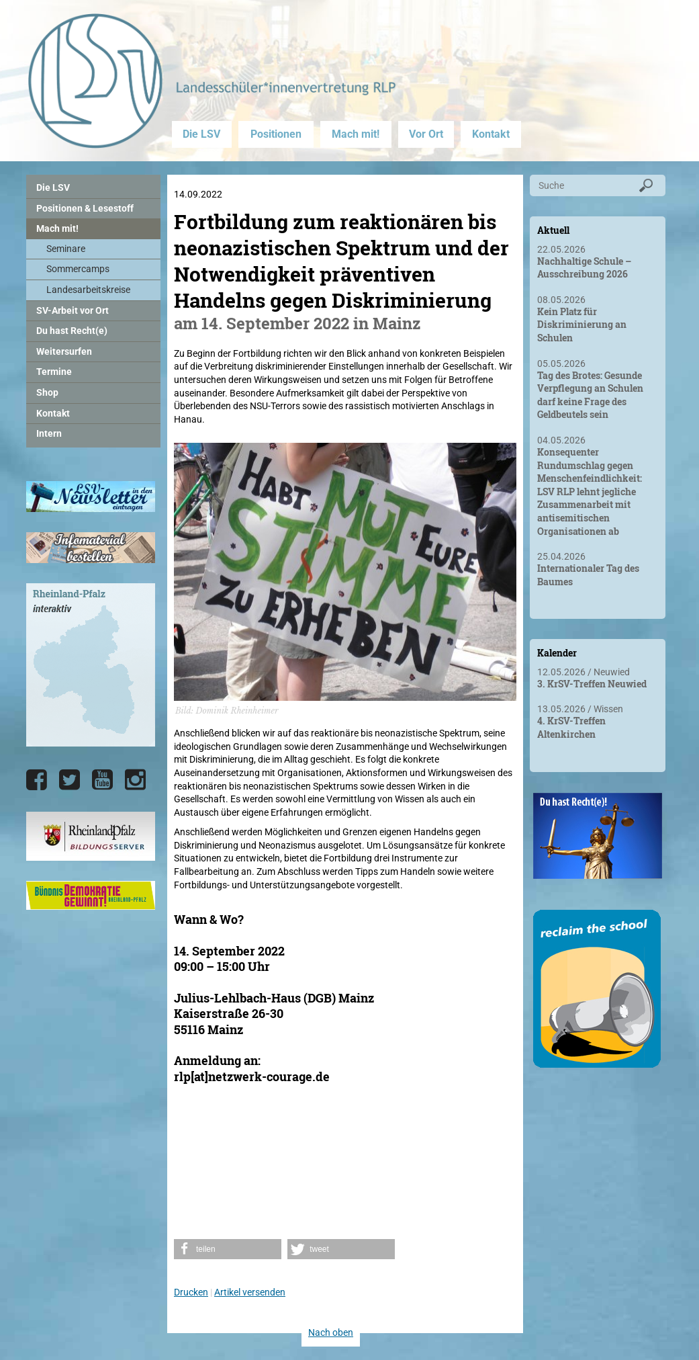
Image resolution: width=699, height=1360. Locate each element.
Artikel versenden (249, 1292)
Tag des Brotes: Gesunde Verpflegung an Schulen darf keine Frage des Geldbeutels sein (590, 395)
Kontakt (491, 134)
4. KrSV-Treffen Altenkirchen (571, 727)
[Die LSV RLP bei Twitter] (69, 780)
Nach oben (330, 1332)
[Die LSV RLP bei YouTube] (102, 780)
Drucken (191, 1292)
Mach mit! (355, 134)
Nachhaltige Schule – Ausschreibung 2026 (584, 268)
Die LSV (201, 134)
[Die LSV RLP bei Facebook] (36, 780)
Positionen (275, 134)
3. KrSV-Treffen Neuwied (592, 683)
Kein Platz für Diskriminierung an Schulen (581, 324)
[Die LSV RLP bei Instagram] (135, 780)
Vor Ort (426, 134)
